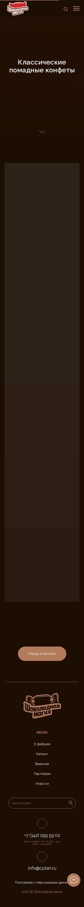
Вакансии (42, 764)
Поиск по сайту (21, 803)
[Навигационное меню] (76, 8)
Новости (42, 783)
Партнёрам (42, 774)
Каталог (42, 754)
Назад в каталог (42, 653)
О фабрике (42, 744)
